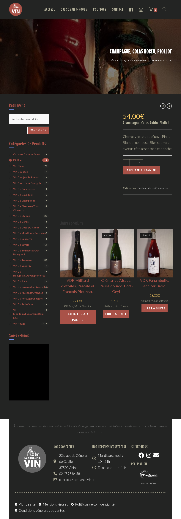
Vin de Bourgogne (24, 189)
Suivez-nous (19, 335)
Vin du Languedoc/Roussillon (30, 286)
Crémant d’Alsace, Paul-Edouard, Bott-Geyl (116, 286)
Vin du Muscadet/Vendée (28, 292)
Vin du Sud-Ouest (23, 304)
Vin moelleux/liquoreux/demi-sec (29, 314)
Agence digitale (148, 483)
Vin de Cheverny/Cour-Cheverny (26, 208)
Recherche (38, 129)
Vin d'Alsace (121, 306)
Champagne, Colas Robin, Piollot (152, 60)
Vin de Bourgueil (23, 194)
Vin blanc (18, 166)
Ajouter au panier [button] (77, 317)
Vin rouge (19, 323)
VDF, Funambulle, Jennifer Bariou (154, 283)
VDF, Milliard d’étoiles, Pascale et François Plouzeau (78, 286)
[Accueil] (112, 60)
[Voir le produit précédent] (163, 106)
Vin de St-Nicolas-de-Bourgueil (26, 252)
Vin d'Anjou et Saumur (26, 177)
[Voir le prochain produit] (169, 106)
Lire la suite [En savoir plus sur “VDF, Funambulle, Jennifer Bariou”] (154, 308)
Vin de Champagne (158, 188)
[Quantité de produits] (133, 162)
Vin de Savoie (21, 244)
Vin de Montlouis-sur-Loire (29, 233)
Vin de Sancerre (22, 238)
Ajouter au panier (141, 170)
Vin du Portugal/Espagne (28, 298)
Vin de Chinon (21, 215)
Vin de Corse (21, 221)
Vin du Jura (20, 281)
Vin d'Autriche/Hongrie (27, 183)
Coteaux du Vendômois (27, 154)
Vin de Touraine (83, 306)
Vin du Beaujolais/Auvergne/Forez (29, 273)
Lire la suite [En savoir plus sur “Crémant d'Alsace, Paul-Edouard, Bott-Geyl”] (116, 314)
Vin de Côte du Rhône (26, 227)
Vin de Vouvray (22, 265)
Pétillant (142, 188)
